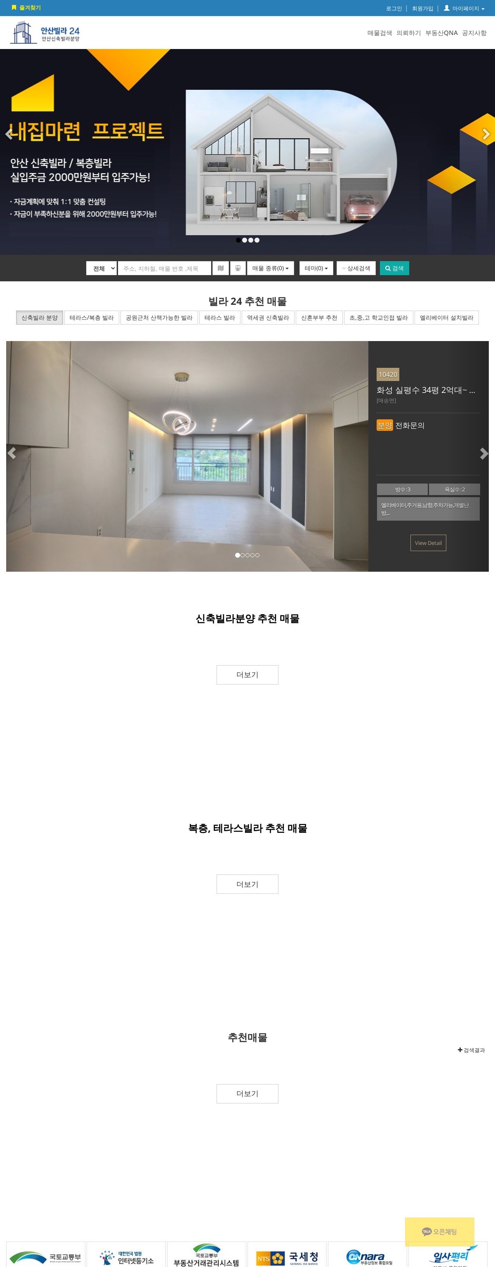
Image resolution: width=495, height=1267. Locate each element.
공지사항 (474, 32)
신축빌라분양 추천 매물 (247, 618)
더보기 (247, 674)
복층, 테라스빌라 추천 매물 (247, 828)
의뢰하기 (408, 32)
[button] (26, 456)
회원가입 (423, 8)
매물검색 (380, 32)
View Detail (428, 543)
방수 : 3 (402, 489)
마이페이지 (464, 8)
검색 (394, 268)
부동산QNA (441, 32)
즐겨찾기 (25, 7)
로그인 (394, 8)
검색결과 (471, 1050)
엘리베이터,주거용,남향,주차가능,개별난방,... (425, 509)
